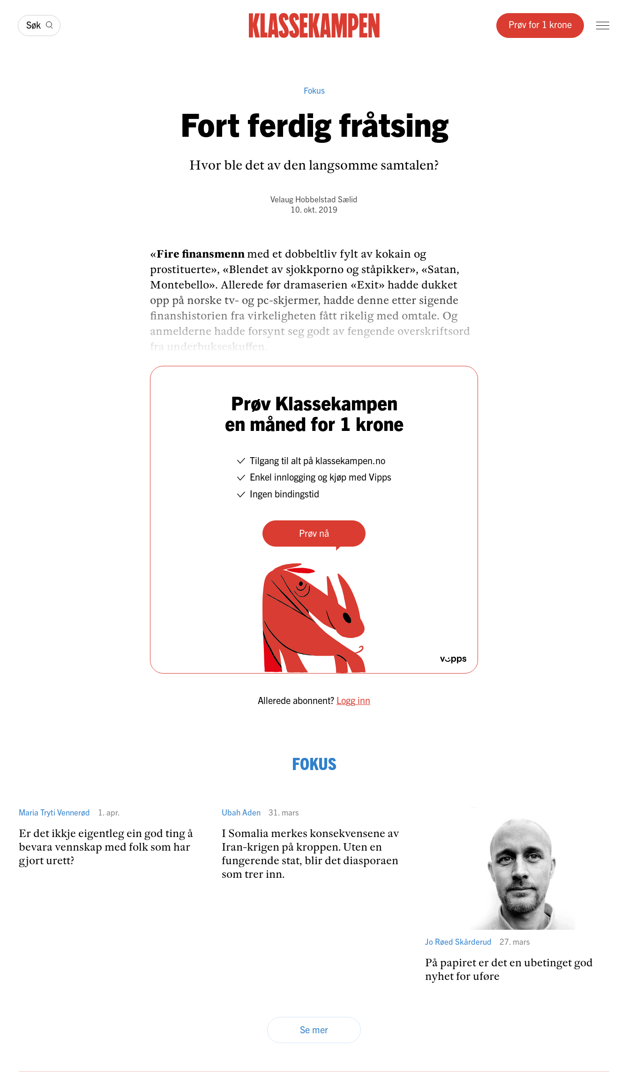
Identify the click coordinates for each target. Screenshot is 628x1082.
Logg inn (353, 700)
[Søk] (39, 25)
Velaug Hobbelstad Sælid (314, 199)
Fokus (314, 90)
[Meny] (602, 25)
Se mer (314, 1029)
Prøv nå (314, 533)
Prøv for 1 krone (540, 24)
